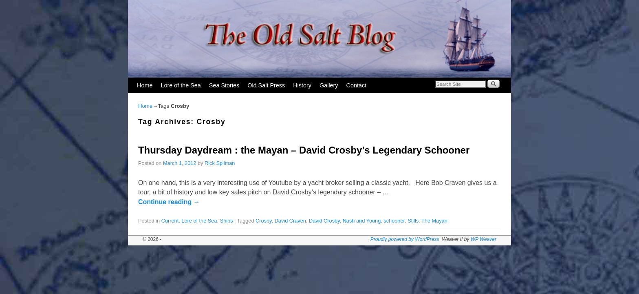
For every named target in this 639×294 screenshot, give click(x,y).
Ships (226, 221)
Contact (356, 85)
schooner (394, 221)
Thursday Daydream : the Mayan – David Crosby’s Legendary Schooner (303, 150)
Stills (413, 221)
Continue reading (169, 201)
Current (170, 221)
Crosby (263, 221)
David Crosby (324, 221)
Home (144, 85)
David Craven (290, 221)
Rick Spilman (220, 163)
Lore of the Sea (181, 85)
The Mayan (434, 221)
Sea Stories (224, 85)
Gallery (329, 85)
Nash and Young (362, 221)
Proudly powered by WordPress (404, 239)
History (302, 85)
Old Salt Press (266, 85)
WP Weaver (483, 239)
